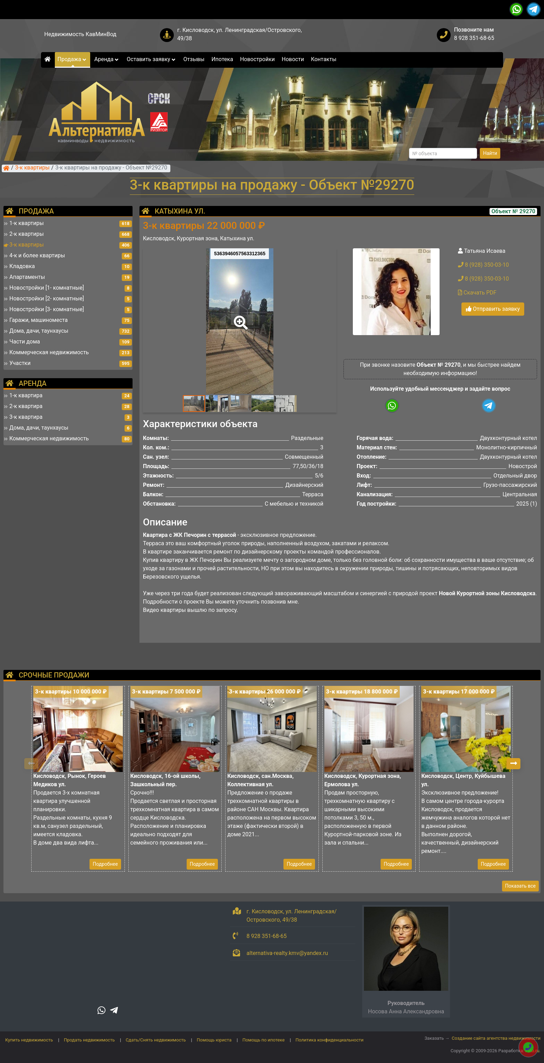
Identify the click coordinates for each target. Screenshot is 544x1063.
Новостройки (257, 59)
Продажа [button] (72, 59)
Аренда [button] (107, 59)
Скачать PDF (477, 292)
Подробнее (105, 864)
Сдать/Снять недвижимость (156, 1040)
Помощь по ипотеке (264, 1040)
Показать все (520, 886)
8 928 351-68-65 (474, 38)
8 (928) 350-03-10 (483, 264)
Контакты (323, 59)
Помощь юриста (214, 1040)
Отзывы (194, 59)
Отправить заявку (493, 309)
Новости (293, 59)
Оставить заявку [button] (151, 59)
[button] (239, 317)
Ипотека (222, 59)
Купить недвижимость (29, 1040)
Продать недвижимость (89, 1040)
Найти (490, 153)
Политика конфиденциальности (330, 1040)
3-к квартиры (32, 168)
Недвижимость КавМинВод (80, 34)
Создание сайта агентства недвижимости (496, 1038)
